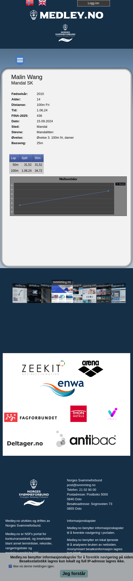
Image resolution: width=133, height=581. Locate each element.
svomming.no (62, 282)
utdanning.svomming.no (90, 285)
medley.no (20, 285)
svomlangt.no (76, 286)
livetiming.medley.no (48, 286)
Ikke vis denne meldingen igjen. (33, 566)
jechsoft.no (34, 285)
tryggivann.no (117, 286)
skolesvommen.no (103, 286)
